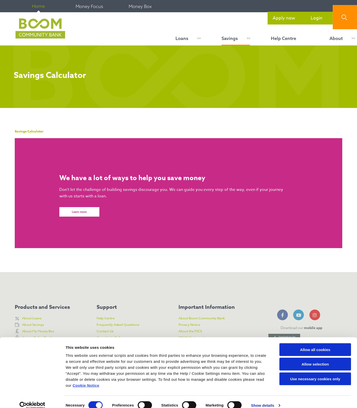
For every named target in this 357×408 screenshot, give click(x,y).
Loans (181, 38)
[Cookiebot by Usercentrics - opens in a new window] (32, 398)
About (336, 38)
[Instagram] (315, 314)
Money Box (140, 6)
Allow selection (315, 357)
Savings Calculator (32, 131)
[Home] (39, 28)
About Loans (33, 318)
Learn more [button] (79, 213)
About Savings (34, 325)
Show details (262, 398)
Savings (230, 38)
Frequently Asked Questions (121, 325)
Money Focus (89, 6)
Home (38, 6)
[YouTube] (299, 314)
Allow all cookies (315, 342)
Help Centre (283, 38)
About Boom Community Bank (205, 318)
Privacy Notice (191, 325)
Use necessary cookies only (315, 371)
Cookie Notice (86, 378)
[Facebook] (283, 314)
